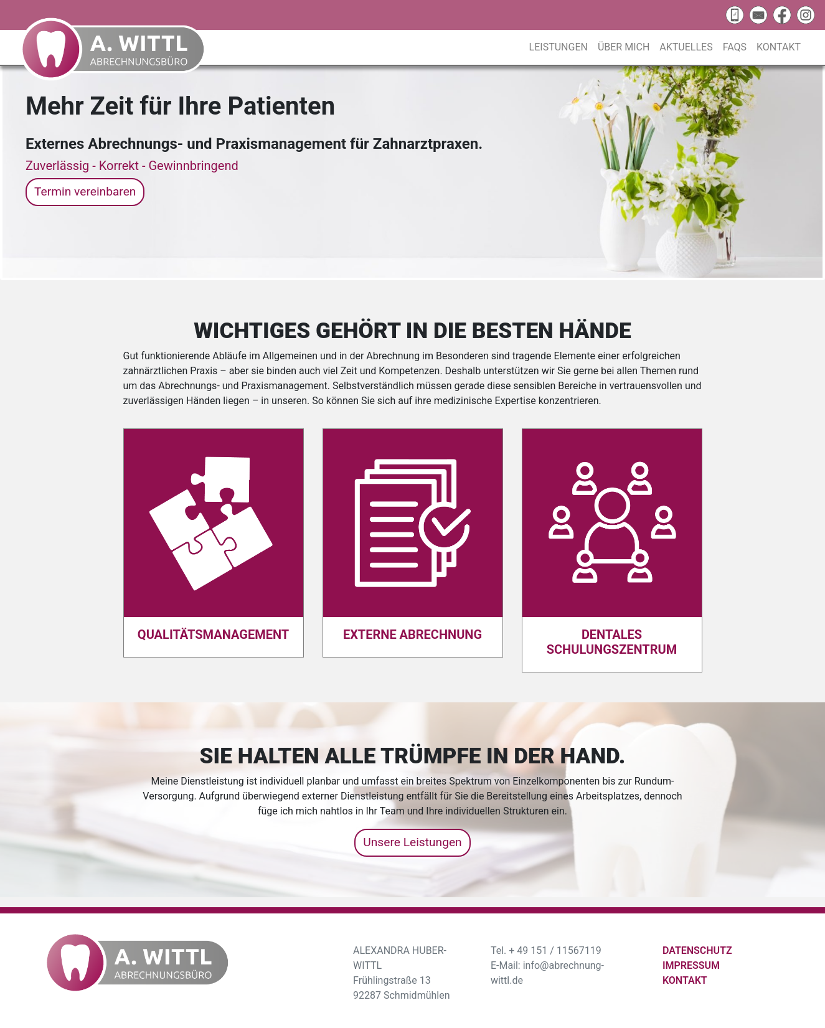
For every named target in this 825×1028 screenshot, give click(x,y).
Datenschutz (697, 950)
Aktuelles (685, 47)
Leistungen (558, 47)
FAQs (735, 47)
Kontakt (779, 47)
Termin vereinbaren (85, 191)
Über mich (623, 47)
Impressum (691, 965)
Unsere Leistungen (412, 842)
